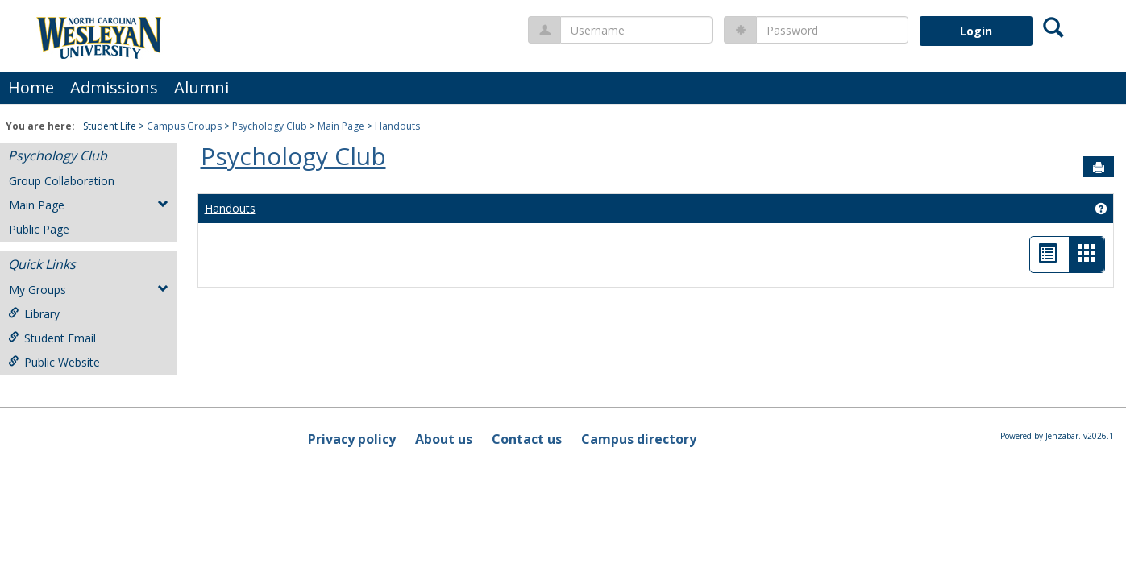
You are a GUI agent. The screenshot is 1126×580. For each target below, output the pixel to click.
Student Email (52, 338)
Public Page (39, 229)
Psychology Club (269, 126)
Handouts (397, 126)
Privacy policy (352, 439)
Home (31, 87)
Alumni (201, 87)
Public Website (54, 362)
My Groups (88, 289)
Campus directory (638, 439)
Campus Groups (184, 126)
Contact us (527, 439)
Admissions (114, 87)
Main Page (341, 126)
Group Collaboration (61, 180)
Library (34, 313)
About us (443, 439)
